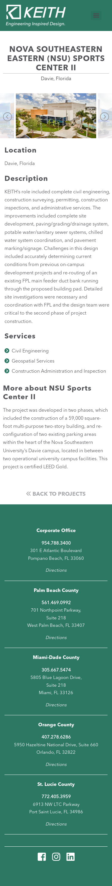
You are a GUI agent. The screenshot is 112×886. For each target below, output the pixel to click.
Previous (7, 116)
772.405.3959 (56, 797)
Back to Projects (56, 494)
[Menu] (96, 15)
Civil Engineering (30, 351)
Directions (56, 570)
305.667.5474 (56, 670)
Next (104, 116)
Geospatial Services (33, 361)
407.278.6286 (56, 737)
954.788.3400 (56, 543)
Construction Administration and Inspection (59, 371)
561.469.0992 (56, 603)
